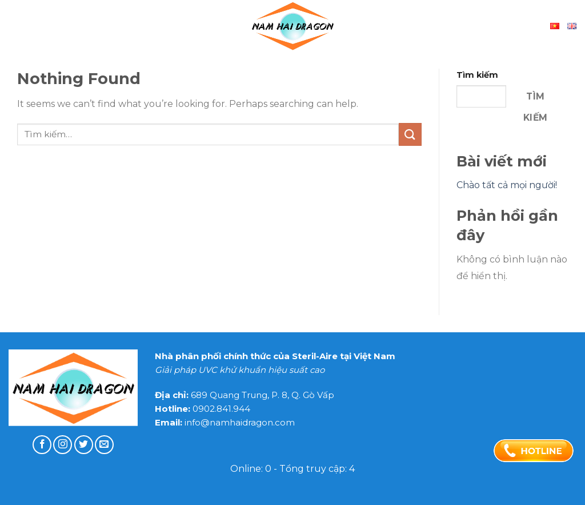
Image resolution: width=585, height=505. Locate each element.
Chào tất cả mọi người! (506, 185)
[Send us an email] (104, 444)
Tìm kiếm (477, 75)
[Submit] (410, 134)
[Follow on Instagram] (62, 444)
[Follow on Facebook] (42, 444)
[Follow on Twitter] (83, 444)
